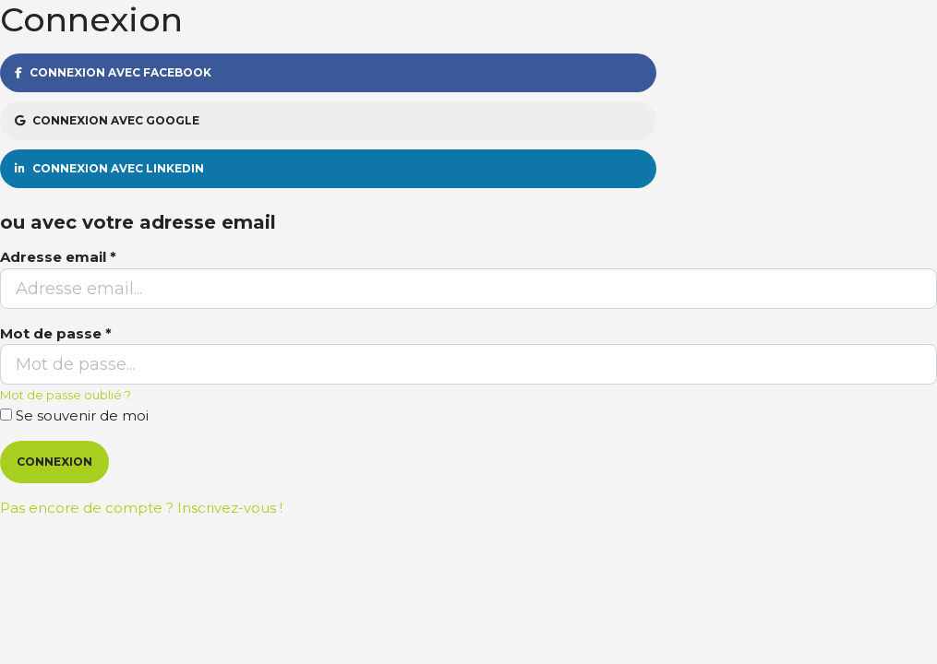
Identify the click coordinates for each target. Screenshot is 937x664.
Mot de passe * (56, 333)
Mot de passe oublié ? (65, 394)
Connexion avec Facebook (113, 72)
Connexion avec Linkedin (109, 168)
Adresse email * (58, 257)
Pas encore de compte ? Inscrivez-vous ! (141, 507)
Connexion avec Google (107, 120)
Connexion (54, 461)
